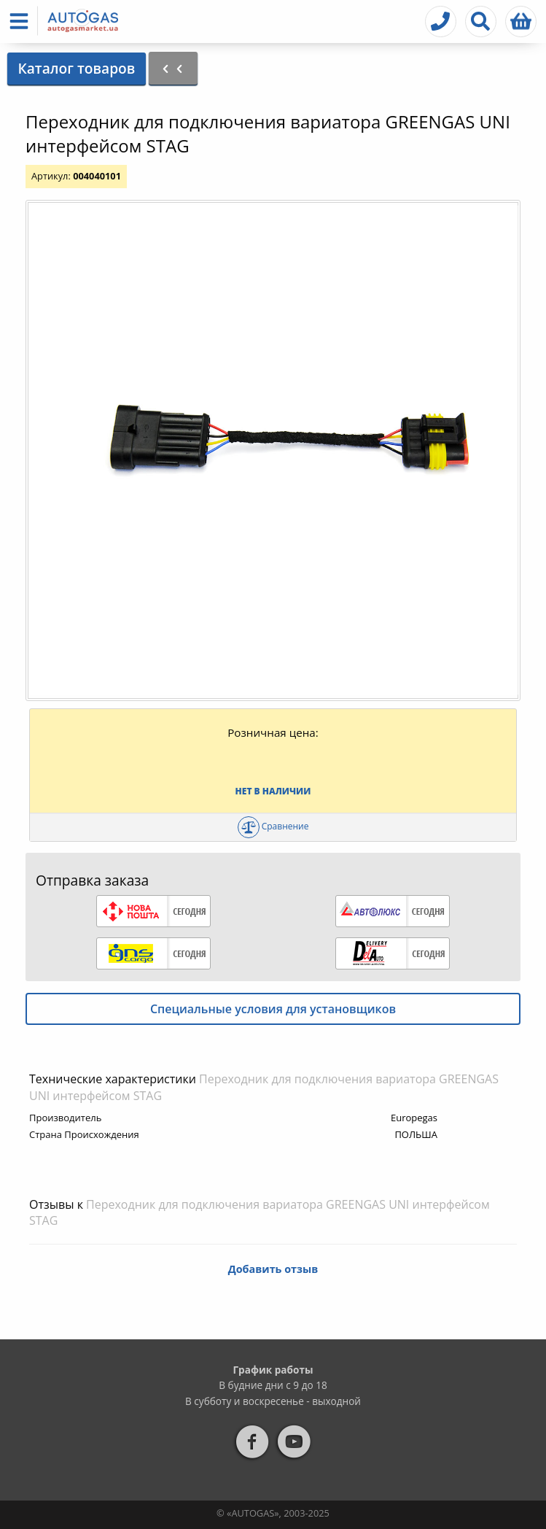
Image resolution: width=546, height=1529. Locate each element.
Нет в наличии (273, 791)
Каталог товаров (76, 68)
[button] (22, 21)
